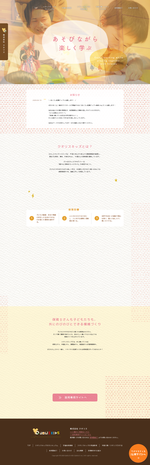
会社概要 (80, 451)
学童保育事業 (67, 8)
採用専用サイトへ (76, 397)
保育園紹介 (118, 8)
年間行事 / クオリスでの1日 (102, 8)
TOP (28, 445)
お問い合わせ (133, 8)
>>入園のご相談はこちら (80, 432)
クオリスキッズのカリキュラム (49, 8)
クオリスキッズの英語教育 (83, 8)
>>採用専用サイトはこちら (80, 435)
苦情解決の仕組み (94, 451)
